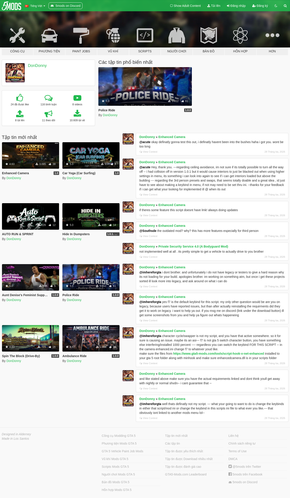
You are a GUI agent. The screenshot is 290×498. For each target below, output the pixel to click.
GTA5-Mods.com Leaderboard (186, 474)
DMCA (233, 459)
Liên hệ (233, 435)
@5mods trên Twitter (244, 467)
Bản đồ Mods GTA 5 (115, 482)
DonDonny (37, 65)
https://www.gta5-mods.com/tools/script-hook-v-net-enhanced (218, 353)
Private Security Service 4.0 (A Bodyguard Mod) (193, 246)
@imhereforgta (150, 272)
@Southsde (147, 231)
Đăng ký (260, 6)
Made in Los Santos (15, 438)
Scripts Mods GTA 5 (115, 466)
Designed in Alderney (16, 434)
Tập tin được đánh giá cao (183, 466)
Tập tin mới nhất (176, 435)
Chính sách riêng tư (242, 443)
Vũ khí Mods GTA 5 (115, 459)
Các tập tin (172, 443)
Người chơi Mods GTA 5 (118, 474)
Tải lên (213, 6)
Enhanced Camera (171, 137)
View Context (148, 151)
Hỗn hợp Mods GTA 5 (116, 490)
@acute (144, 142)
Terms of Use (237, 451)
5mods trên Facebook (245, 474)
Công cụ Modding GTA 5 (118, 435)
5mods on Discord (243, 482)
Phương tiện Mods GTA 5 (119, 443)
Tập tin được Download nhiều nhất (189, 459)
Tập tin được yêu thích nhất (184, 451)
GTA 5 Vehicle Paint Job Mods (122, 451)
